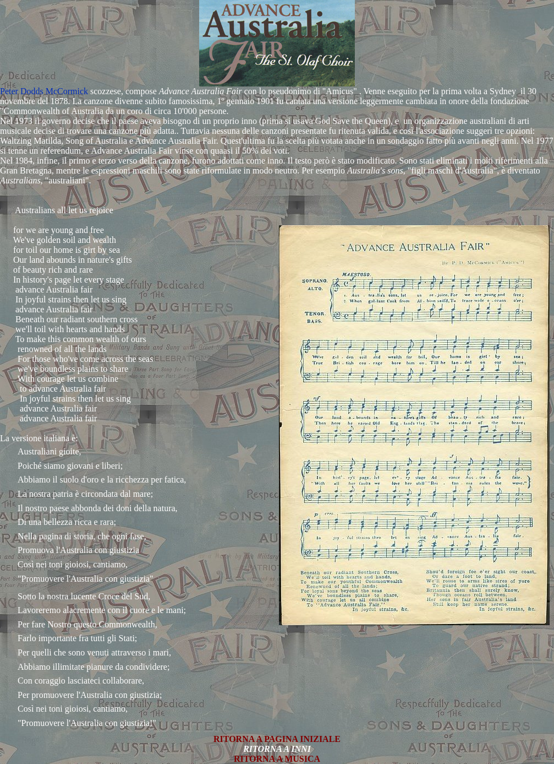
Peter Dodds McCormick (44, 91)
